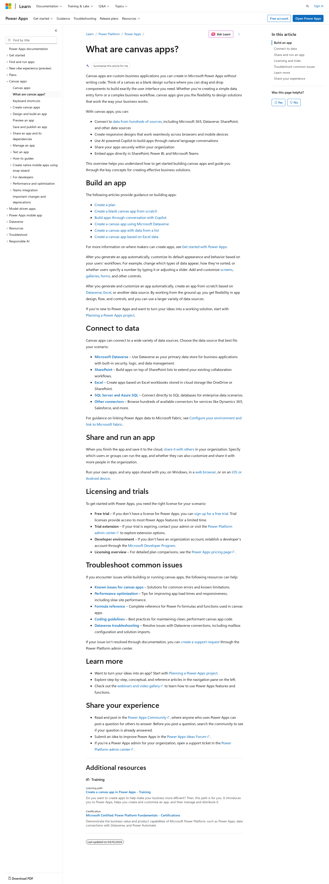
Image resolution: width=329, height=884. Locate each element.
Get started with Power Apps (204, 246)
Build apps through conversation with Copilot (130, 217)
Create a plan (105, 204)
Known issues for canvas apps (119, 587)
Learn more (282, 72)
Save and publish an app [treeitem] (30, 127)
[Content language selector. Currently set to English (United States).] (26, 877)
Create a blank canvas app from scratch (126, 211)
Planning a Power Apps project (110, 315)
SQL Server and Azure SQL (116, 395)
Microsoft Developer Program (151, 545)
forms (105, 275)
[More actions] (239, 34)
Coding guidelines (110, 618)
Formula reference (110, 606)
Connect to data (285, 48)
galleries (92, 275)
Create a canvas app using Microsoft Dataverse (132, 223)
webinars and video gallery (138, 685)
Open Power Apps (308, 18)
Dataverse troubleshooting (117, 625)
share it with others (179, 449)
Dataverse (94, 292)
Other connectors (109, 401)
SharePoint (103, 369)
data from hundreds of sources (137, 121)
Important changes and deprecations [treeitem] (29, 199)
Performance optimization (116, 593)
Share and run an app (289, 54)
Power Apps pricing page (211, 551)
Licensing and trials (287, 60)
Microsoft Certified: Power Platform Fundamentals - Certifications (133, 815)
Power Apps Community (147, 717)
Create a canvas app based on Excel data (126, 236)
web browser (205, 472)
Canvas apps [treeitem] (21, 88)
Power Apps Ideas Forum (186, 736)
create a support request (200, 641)
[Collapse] (56, 30)
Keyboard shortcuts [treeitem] (26, 101)
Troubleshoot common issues (294, 66)
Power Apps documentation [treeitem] (28, 49)
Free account (279, 18)
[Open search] (307, 6)
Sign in (319, 6)
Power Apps (133, 34)
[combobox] (31, 40)
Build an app (283, 42)
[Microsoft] (8, 6)
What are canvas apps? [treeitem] (29, 94)
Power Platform (109, 34)
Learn (90, 34)
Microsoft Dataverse (111, 356)
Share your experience (289, 78)
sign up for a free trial (211, 513)
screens (226, 269)
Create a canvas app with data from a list (127, 230)
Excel (107, 292)
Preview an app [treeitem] (23, 120)
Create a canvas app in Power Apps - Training (118, 792)
